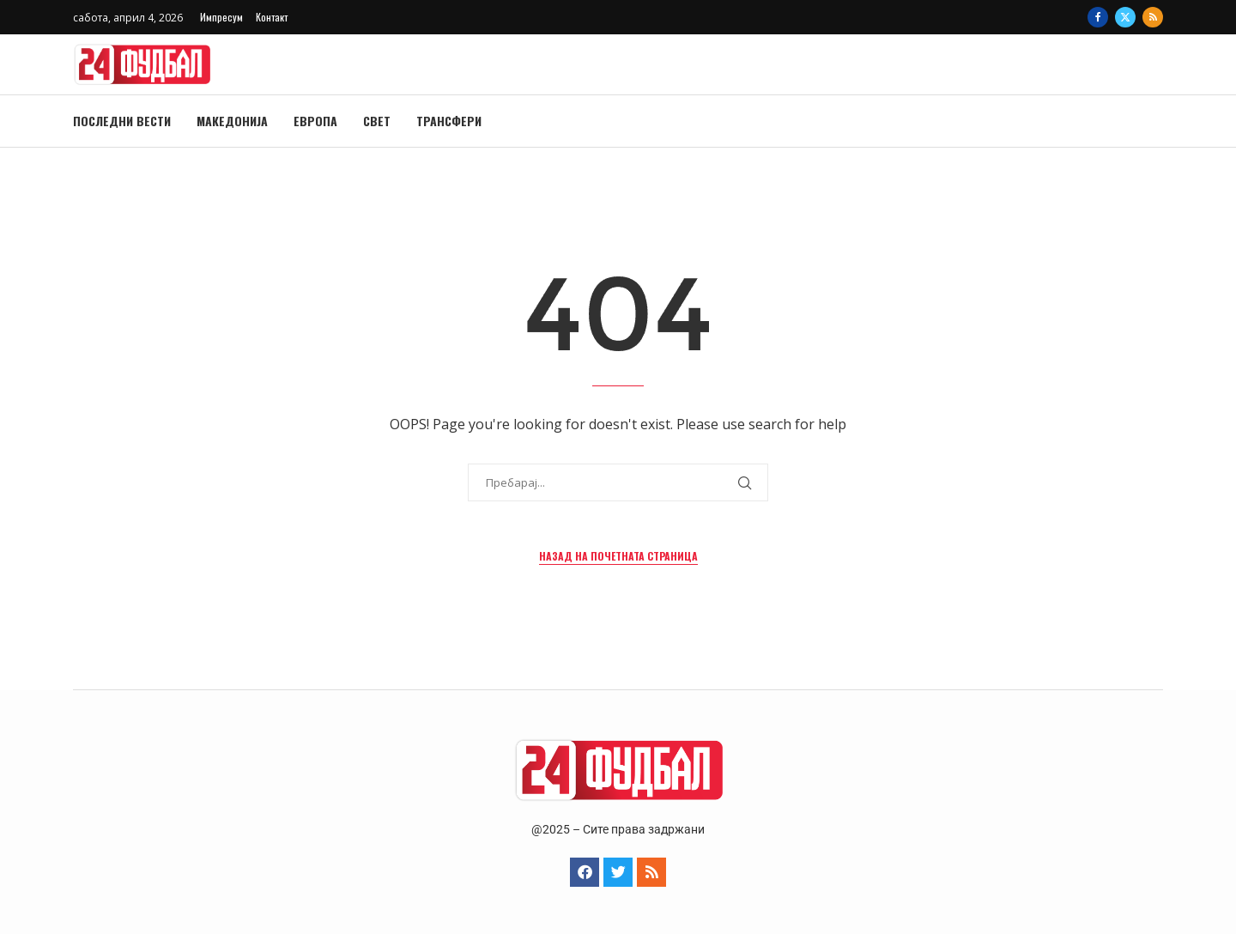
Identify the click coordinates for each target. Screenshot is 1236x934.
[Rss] (1152, 17)
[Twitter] (1125, 17)
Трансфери (449, 121)
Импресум (221, 16)
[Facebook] (1098, 17)
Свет (377, 121)
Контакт (272, 16)
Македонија (232, 121)
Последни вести (122, 121)
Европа (315, 121)
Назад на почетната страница (618, 556)
